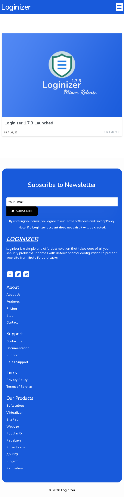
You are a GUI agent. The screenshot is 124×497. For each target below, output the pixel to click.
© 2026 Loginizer (62, 490)
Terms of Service (77, 221)
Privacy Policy (105, 221)
